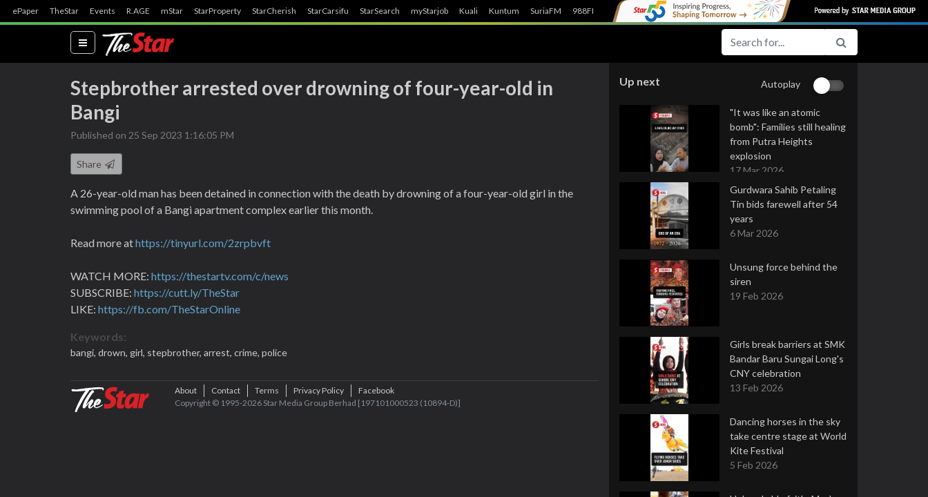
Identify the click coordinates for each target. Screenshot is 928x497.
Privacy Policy (318, 472)
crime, (248, 360)
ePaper (25, 11)
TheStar (64, 11)
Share (96, 171)
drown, (114, 360)
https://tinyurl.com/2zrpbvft (203, 250)
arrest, (219, 360)
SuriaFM (545, 11)
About (186, 472)
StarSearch (380, 11)
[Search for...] (773, 42)
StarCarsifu (328, 11)
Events (102, 11)
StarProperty (217, 11)
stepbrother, (175, 360)
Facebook (376, 472)
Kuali (468, 11)
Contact (225, 472)
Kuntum (504, 11)
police (274, 360)
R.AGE (138, 11)
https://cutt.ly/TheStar (187, 299)
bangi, (84, 360)
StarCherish (274, 11)
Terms (267, 472)
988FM (585, 11)
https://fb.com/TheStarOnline (169, 316)
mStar (172, 11)
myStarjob (429, 11)
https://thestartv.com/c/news (220, 283)
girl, (138, 360)
